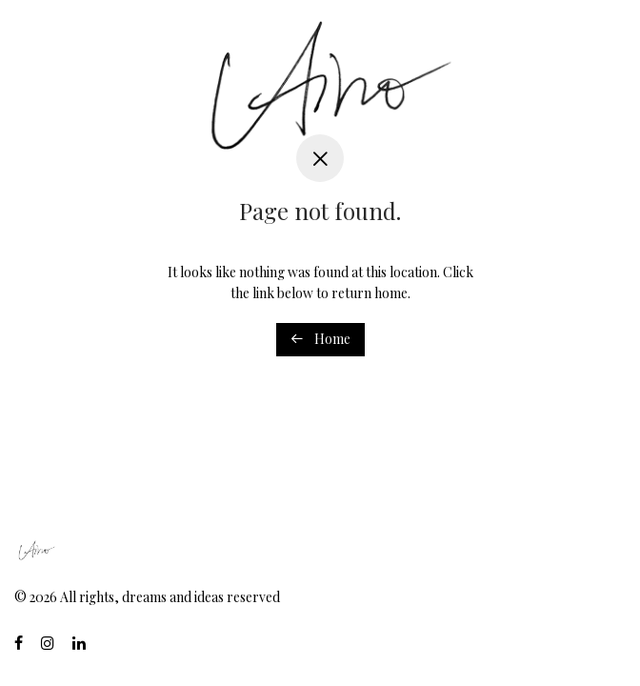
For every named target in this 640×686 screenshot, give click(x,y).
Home (320, 339)
